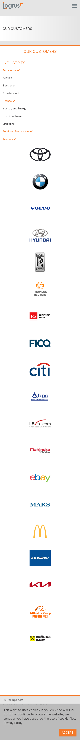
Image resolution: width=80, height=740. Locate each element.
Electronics (9, 85)
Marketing (9, 124)
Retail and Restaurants (16, 131)
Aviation (7, 78)
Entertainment (11, 93)
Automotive (9, 70)
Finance (7, 101)
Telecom (8, 139)
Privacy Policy (13, 723)
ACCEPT (67, 732)
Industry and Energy (14, 108)
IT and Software (12, 116)
